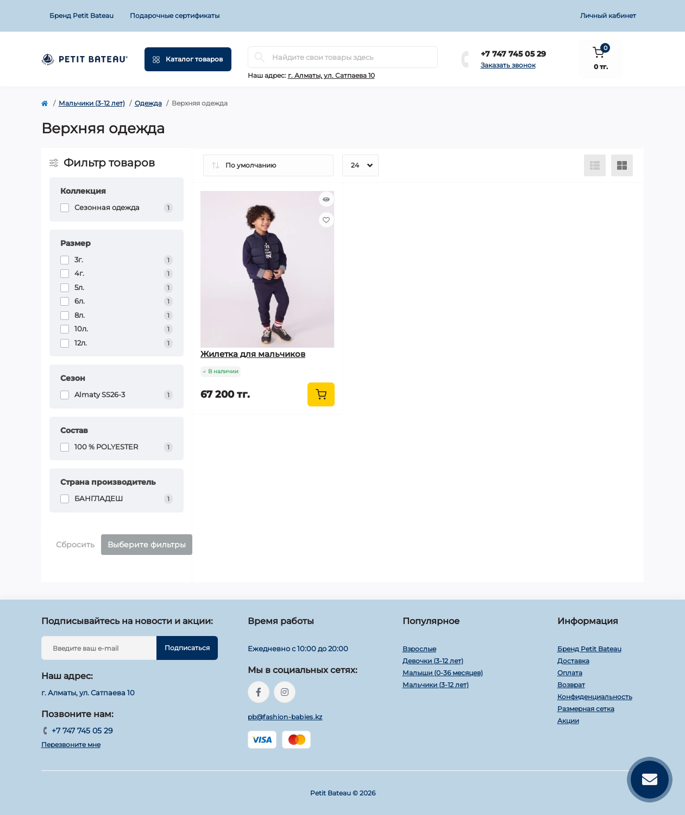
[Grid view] (622, 165)
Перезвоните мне (70, 744)
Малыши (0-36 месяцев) (443, 673)
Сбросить (75, 544)
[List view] (595, 165)
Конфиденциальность (594, 697)
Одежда (148, 103)
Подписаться (187, 648)
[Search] (260, 57)
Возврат (571, 685)
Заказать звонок (508, 65)
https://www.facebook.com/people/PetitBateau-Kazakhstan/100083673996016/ (258, 692)
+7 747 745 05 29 (513, 54)
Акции (568, 721)
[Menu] (187, 59)
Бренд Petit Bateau (81, 15)
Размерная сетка (585, 709)
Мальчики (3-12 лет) (92, 103)
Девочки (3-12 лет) (433, 661)
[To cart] (321, 394)
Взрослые (419, 649)
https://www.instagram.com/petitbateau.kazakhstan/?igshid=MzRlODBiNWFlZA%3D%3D (284, 692)
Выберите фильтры (147, 544)
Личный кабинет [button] (608, 15)
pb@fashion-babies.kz (285, 717)
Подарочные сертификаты (174, 15)
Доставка (573, 661)
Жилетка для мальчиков (252, 354)
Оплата (569, 673)
